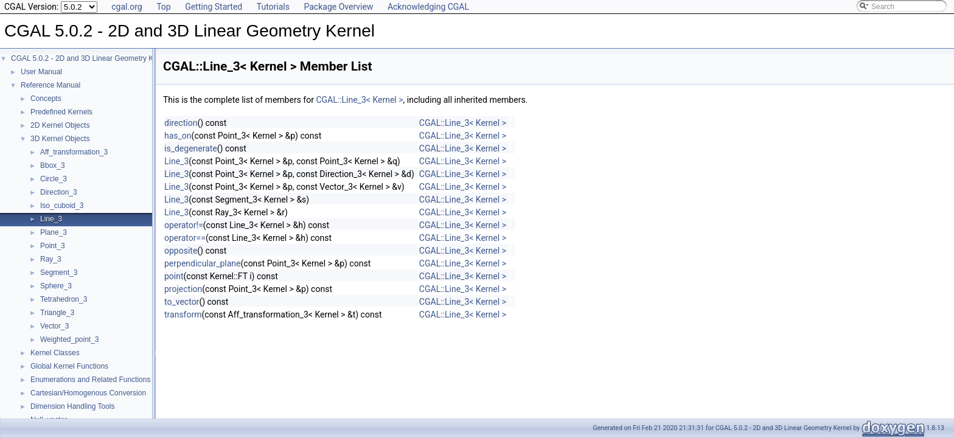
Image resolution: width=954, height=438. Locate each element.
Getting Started (213, 7)
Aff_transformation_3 (74, 152)
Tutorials (273, 7)
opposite (180, 250)
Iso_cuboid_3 (61, 205)
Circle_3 (53, 179)
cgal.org (126, 7)
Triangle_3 (57, 312)
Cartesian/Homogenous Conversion (88, 393)
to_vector (181, 302)
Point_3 (52, 246)
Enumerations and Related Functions (90, 379)
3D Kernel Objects (59, 138)
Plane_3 (53, 232)
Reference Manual (50, 85)
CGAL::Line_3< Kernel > (359, 100)
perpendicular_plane (202, 263)
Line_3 (51, 219)
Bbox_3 (52, 165)
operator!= (183, 225)
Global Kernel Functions (69, 366)
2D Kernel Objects (59, 125)
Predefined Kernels (61, 112)
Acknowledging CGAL (428, 7)
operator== (185, 238)
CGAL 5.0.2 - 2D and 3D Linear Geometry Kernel (90, 58)
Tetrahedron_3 (63, 299)
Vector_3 (54, 326)
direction (180, 123)
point (174, 276)
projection (183, 289)
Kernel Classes (55, 353)
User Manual (41, 72)
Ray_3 (50, 259)
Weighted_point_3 (69, 339)
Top (163, 7)
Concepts (45, 98)
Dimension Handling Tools (72, 406)
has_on (178, 136)
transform (183, 314)
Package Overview (338, 7)
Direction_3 (58, 192)
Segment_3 (58, 272)
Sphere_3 (56, 286)
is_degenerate (190, 148)
